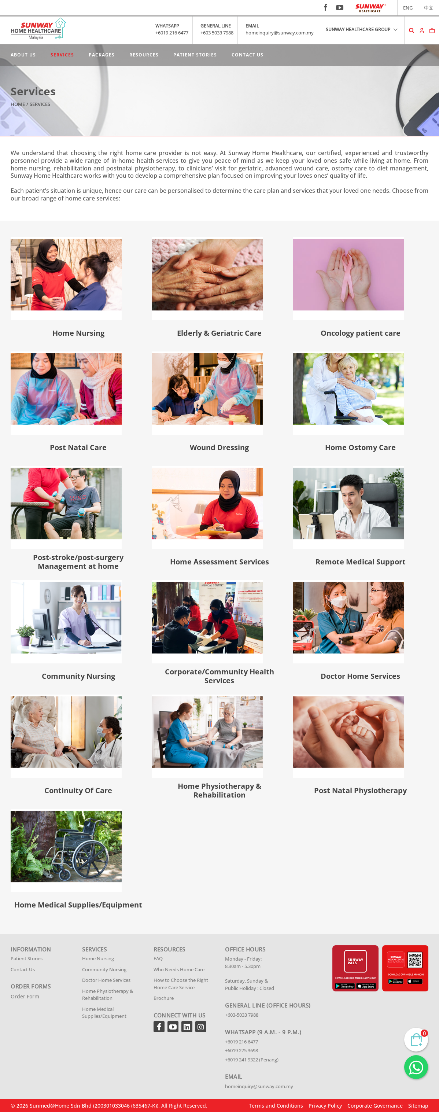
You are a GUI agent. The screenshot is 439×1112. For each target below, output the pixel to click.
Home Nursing (98, 958)
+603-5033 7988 (241, 1015)
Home (18, 104)
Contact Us (247, 55)
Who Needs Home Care (179, 969)
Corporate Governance (375, 1105)
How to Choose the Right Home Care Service (181, 984)
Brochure (164, 998)
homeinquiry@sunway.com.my (280, 32)
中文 (429, 7)
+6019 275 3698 (241, 1050)
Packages (102, 55)
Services (62, 55)
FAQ (158, 958)
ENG (408, 7)
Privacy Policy (325, 1105)
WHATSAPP (167, 26)
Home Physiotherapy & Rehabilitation (107, 995)
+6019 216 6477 (171, 32)
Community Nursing (104, 969)
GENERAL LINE (215, 26)
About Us (23, 55)
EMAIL (252, 26)
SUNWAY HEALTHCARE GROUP (362, 29)
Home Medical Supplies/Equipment (104, 1013)
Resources (144, 55)
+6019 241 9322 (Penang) (251, 1059)
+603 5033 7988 (216, 32)
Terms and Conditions (276, 1105)
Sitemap (418, 1105)
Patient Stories (195, 55)
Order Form (25, 996)
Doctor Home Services (106, 980)
